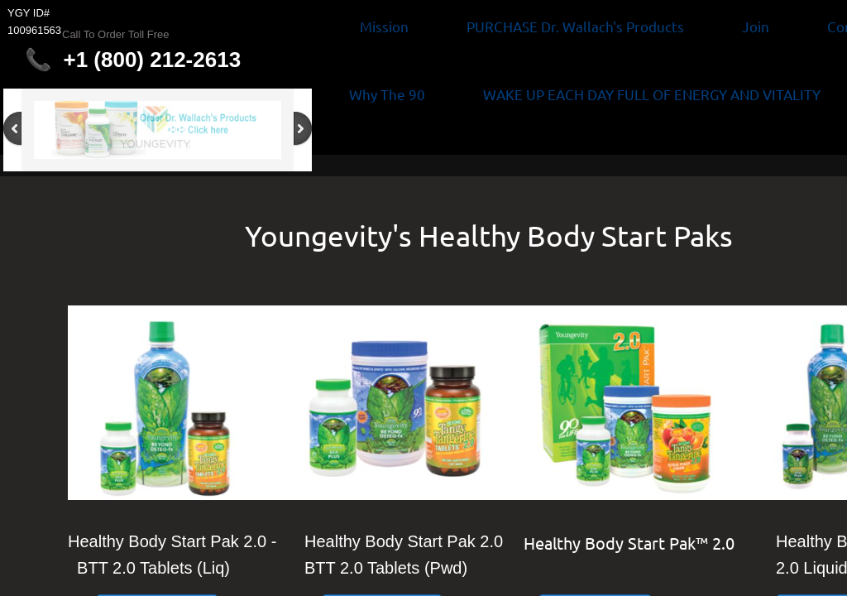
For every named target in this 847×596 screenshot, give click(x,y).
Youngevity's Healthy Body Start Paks (489, 235)
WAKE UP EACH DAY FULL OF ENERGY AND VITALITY (652, 94)
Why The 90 (387, 94)
